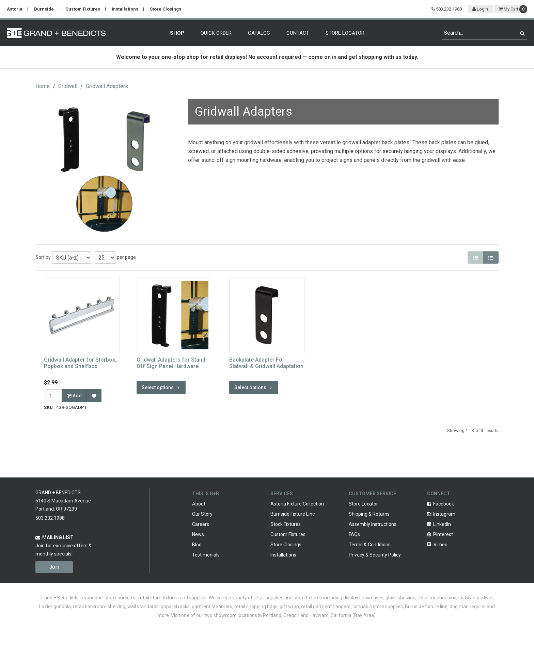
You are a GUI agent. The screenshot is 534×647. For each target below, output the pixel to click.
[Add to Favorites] (93, 395)
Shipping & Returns (369, 514)
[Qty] (53, 395)
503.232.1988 (446, 9)
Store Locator (345, 33)
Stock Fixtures (285, 524)
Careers (200, 524)
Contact (297, 33)
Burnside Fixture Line (292, 514)
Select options (161, 387)
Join (54, 567)
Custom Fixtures (82, 9)
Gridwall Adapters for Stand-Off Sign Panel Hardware (172, 362)
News (198, 534)
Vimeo (437, 544)
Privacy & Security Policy (375, 555)
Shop (177, 33)
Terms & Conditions (370, 544)
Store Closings (165, 9)
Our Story (202, 514)
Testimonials (206, 555)
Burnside (44, 9)
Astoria (14, 9)
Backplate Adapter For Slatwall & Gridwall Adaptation (266, 362)
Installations (125, 9)
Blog (197, 544)
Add (74, 395)
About (198, 504)
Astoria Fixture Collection (297, 504)
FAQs (354, 534)
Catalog (259, 33)
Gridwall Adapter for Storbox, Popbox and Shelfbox (80, 362)
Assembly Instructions (372, 524)
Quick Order (216, 33)
